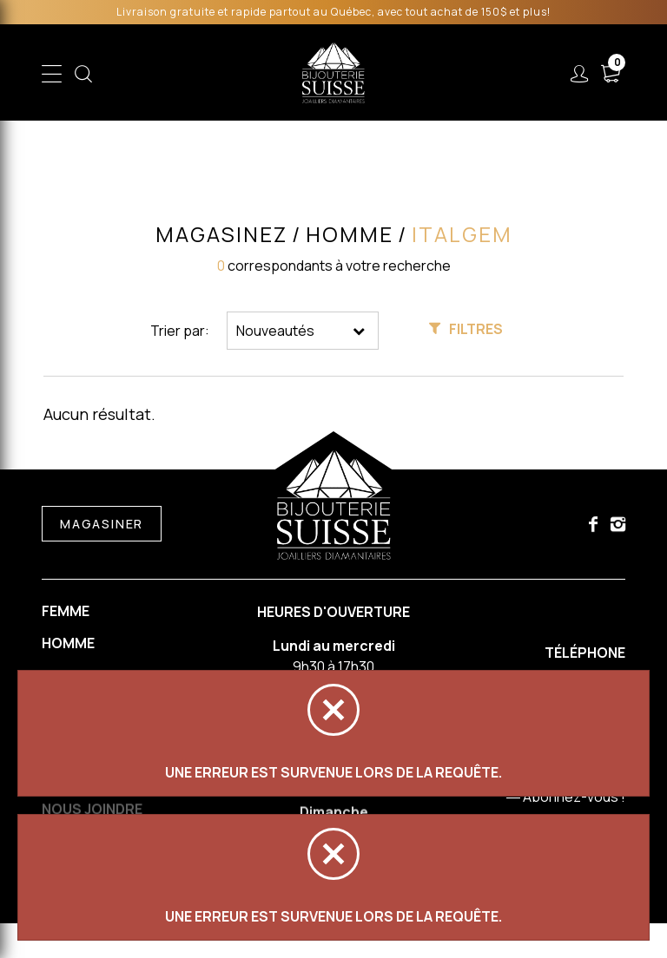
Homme (68, 643)
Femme (65, 610)
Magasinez (221, 234)
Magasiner (101, 524)
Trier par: (179, 330)
